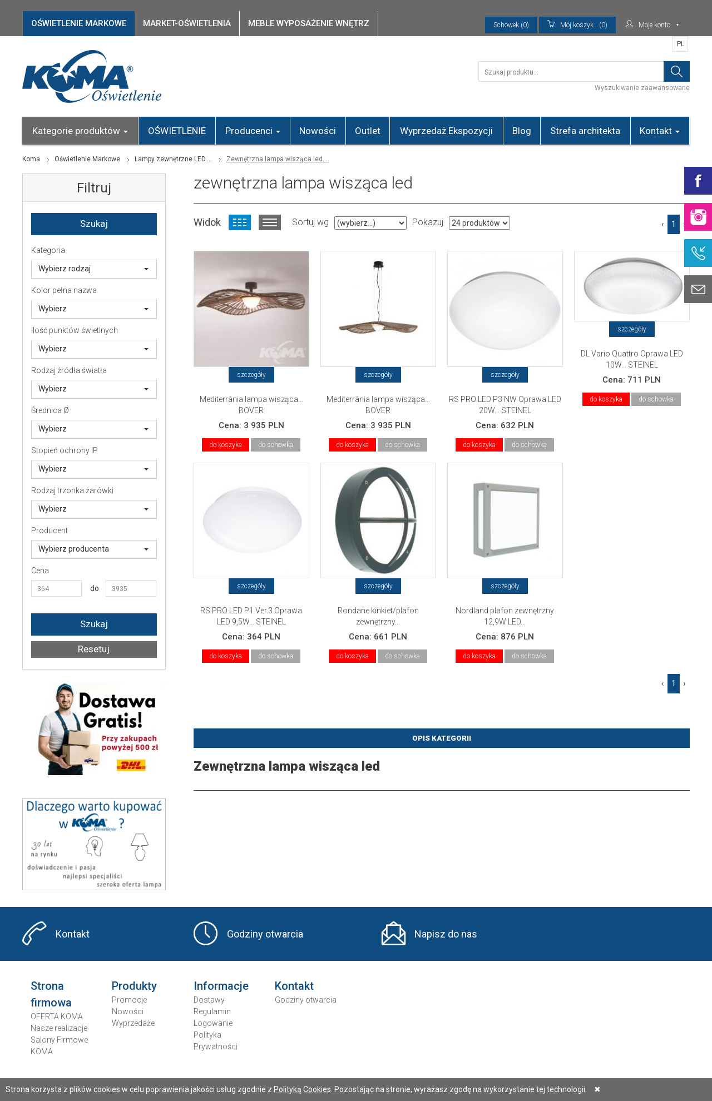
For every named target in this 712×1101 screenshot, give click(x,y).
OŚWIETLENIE (177, 130)
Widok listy (270, 222)
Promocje (129, 999)
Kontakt (660, 130)
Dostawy (209, 999)
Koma (31, 159)
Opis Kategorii (441, 738)
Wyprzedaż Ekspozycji (446, 130)
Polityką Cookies (302, 1089)
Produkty (134, 986)
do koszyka (225, 445)
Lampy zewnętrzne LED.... (173, 159)
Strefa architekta (585, 130)
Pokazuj (427, 222)
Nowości (317, 130)
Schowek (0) (511, 25)
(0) (577, 25)
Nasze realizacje (59, 1028)
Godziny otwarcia (265, 934)
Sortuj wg (310, 222)
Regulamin (212, 1011)
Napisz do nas (445, 934)
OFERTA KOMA (57, 1016)
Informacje (221, 986)
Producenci (252, 130)
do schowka (275, 445)
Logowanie (213, 1023)
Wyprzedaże (133, 1023)
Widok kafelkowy (240, 222)
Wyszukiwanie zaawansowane (642, 88)
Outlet (367, 130)
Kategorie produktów (80, 130)
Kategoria (48, 250)
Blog (521, 130)
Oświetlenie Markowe (87, 159)
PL (680, 44)
